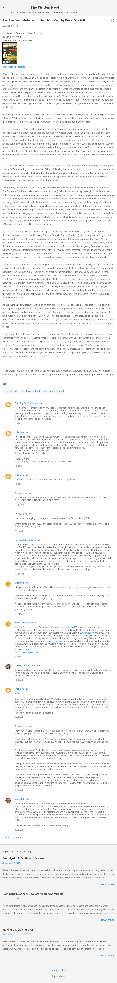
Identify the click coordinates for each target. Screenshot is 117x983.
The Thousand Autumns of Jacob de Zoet (42, 391)
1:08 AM (19, 680)
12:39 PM (19, 574)
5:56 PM (19, 656)
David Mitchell (10, 391)
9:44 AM (19, 717)
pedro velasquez (23, 622)
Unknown (19, 432)
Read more (108, 884)
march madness (54, 641)
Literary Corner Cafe (25, 665)
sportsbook (88, 632)
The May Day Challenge (26, 403)
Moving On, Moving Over (17, 929)
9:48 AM (19, 830)
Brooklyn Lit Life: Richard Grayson (23, 858)
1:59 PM (19, 423)
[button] (113, 21)
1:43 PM (19, 614)
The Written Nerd (44, 7)
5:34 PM (19, 484)
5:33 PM (19, 466)
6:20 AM (19, 790)
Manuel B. (19, 799)
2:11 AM (19, 531)
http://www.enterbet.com (27, 652)
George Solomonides (25, 540)
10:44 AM (19, 505)
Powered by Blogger (59, 970)
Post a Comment (14, 837)
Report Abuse (58, 976)
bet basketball (68, 627)
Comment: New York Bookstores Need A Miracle (32, 894)
